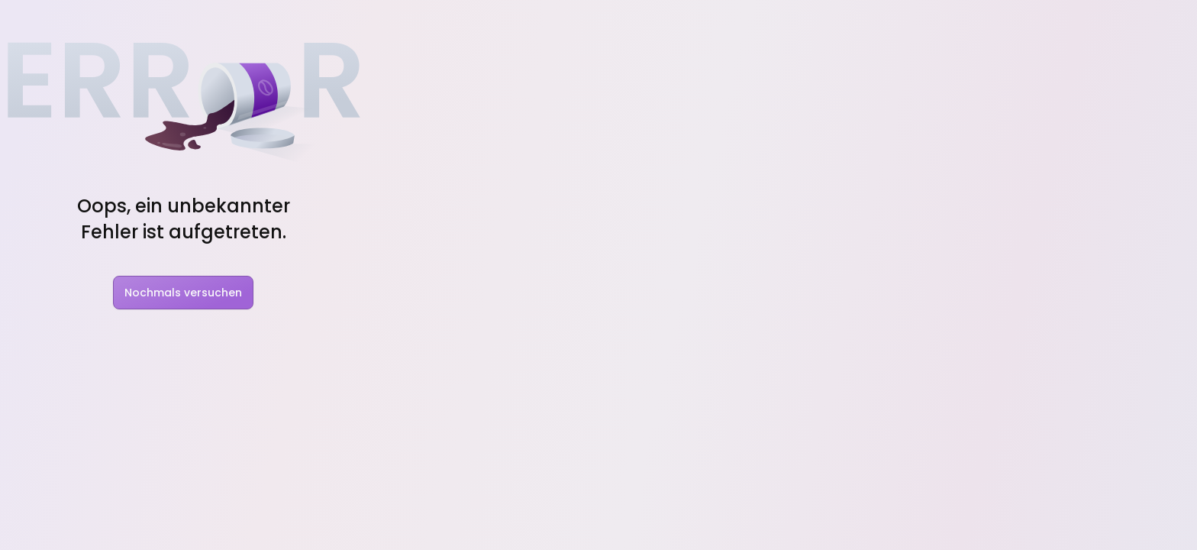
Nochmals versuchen (183, 292)
